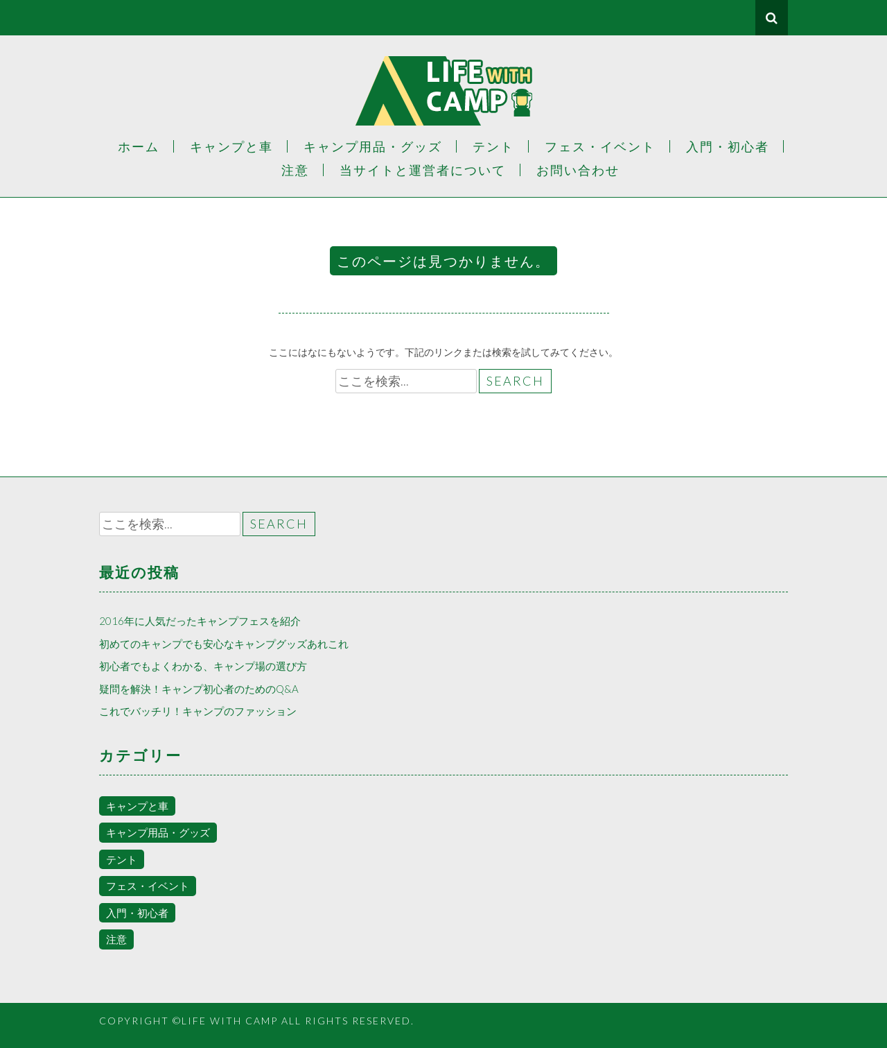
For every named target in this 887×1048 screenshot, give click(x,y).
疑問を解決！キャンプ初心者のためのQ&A (199, 688)
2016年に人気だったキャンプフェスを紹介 (200, 621)
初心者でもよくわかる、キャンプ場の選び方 (203, 666)
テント (493, 146)
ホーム (138, 146)
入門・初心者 (727, 146)
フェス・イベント (600, 146)
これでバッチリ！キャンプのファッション (198, 711)
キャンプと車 (231, 146)
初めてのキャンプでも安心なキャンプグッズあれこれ (224, 643)
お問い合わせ (578, 170)
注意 (295, 170)
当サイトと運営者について (423, 170)
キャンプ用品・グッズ (373, 146)
